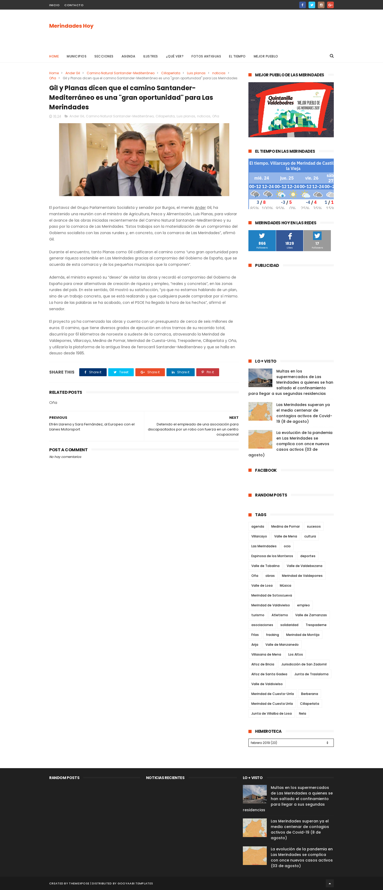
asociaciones (262, 625)
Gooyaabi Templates (135, 883)
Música (285, 585)
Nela (302, 713)
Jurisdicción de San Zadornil (304, 664)
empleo (303, 605)
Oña (52, 78)
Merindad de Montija (302, 634)
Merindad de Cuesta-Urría (272, 694)
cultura (310, 536)
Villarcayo (259, 536)
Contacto (74, 5)
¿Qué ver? (175, 56)
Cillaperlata (170, 73)
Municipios (76, 56)
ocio (287, 546)
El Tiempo (237, 56)
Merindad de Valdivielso (270, 605)
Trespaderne (316, 625)
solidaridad (289, 625)
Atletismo (280, 615)
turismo (257, 615)
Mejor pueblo (266, 56)
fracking (272, 634)
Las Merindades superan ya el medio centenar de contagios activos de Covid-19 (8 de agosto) (304, 413)
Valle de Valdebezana (304, 566)
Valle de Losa (262, 585)
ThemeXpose (79, 883)
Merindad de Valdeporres (302, 575)
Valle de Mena (285, 536)
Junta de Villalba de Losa (271, 713)
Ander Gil (72, 73)
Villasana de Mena (266, 654)
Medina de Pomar (285, 526)
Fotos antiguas (206, 56)
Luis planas (196, 73)
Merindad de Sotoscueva (271, 595)
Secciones (104, 56)
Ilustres (150, 56)
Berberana (309, 694)
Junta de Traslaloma (311, 674)
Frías (255, 634)
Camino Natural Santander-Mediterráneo (121, 73)
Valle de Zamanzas (311, 615)
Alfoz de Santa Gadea (269, 674)
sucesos (314, 526)
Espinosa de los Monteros (272, 556)
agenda (257, 526)
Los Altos (295, 654)
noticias (219, 73)
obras (270, 575)
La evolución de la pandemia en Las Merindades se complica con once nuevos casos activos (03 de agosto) (290, 444)
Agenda (128, 56)
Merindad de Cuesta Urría (272, 703)
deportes (307, 556)
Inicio (54, 5)
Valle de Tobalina (265, 566)
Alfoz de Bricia (262, 664)
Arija (254, 644)
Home (54, 56)
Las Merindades (264, 546)
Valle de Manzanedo (282, 644)
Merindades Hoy (71, 26)
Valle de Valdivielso (267, 684)
